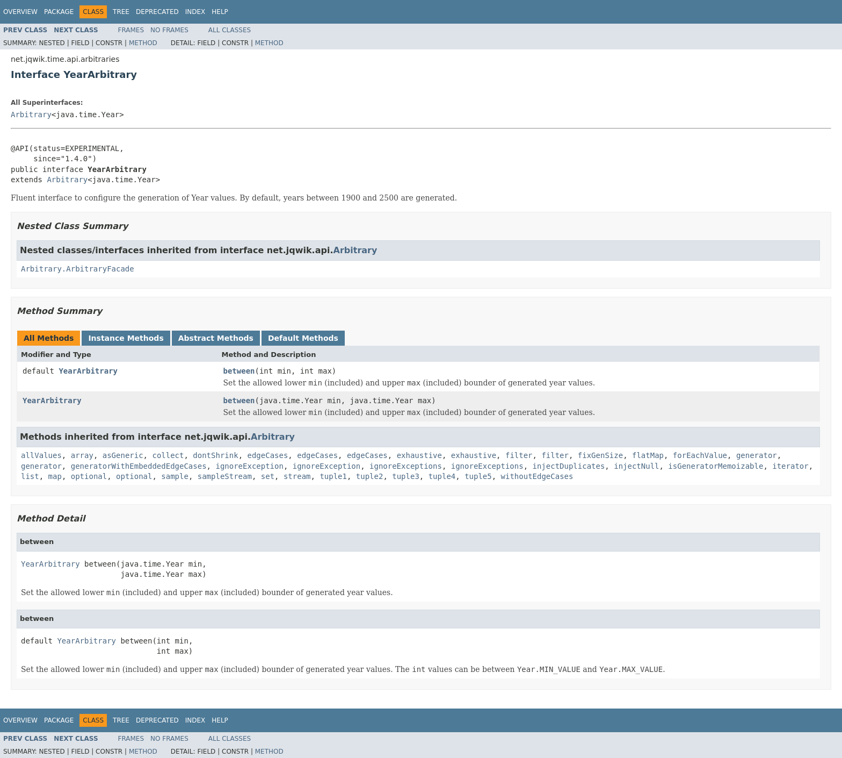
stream (297, 476)
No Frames (169, 30)
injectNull (636, 466)
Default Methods (303, 338)
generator (756, 455)
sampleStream (225, 476)
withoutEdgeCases (537, 476)
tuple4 (442, 476)
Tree (121, 12)
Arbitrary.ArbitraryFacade (77, 268)
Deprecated (157, 12)
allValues (41, 455)
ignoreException (249, 466)
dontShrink (215, 455)
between (239, 371)
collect (168, 455)
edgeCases (267, 455)
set (267, 476)
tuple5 (478, 476)
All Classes (229, 30)
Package (59, 12)
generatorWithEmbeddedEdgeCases (139, 466)
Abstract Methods (215, 338)
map (55, 476)
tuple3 (405, 476)
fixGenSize (600, 455)
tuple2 (369, 476)
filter (519, 455)
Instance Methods (125, 338)
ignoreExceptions (405, 466)
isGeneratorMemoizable (715, 466)
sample (174, 476)
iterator (790, 466)
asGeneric (123, 455)
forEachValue (700, 455)
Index (195, 12)
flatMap (648, 455)
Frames (131, 30)
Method (143, 43)
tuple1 (333, 476)
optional (89, 476)
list (30, 476)
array (82, 455)
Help (220, 12)
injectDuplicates (568, 466)
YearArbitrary (88, 371)
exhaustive (419, 455)
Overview (20, 12)
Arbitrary (31, 114)
